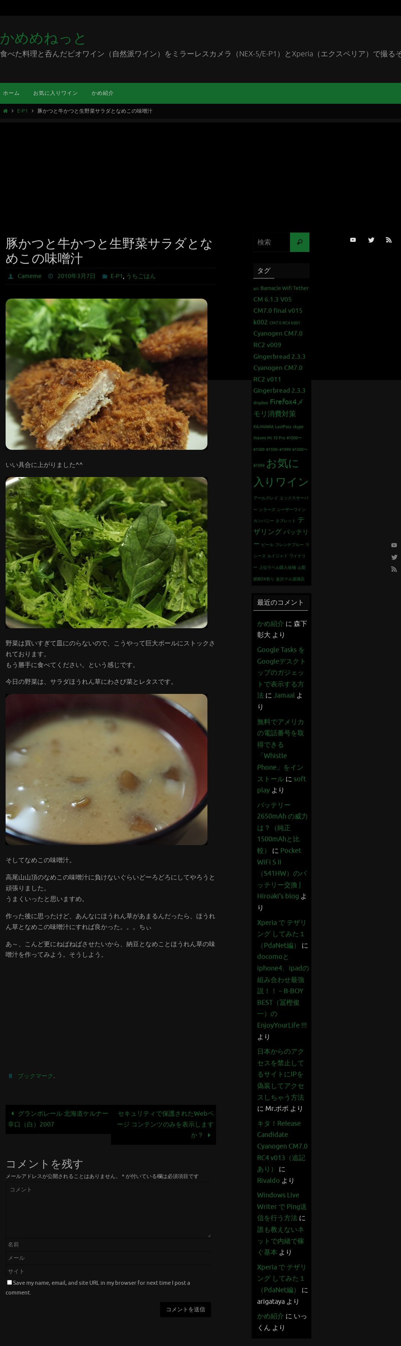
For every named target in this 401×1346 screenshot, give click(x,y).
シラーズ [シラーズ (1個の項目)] (267, 509)
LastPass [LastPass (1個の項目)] (283, 426)
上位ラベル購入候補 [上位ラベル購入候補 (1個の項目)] (277, 567)
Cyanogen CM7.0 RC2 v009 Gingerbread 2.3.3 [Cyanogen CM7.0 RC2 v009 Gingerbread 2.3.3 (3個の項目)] (279, 345)
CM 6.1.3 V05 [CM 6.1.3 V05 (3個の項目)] (272, 299)
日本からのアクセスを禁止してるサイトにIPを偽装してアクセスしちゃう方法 (280, 1074)
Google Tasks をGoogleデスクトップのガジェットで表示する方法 (281, 673)
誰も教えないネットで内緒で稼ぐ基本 (280, 1240)
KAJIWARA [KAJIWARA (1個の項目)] (263, 426)
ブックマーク (35, 1076)
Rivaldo (268, 1181)
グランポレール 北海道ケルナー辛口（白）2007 (58, 1119)
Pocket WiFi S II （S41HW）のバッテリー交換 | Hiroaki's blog (281, 873)
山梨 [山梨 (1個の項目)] (301, 567)
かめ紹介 (270, 624)
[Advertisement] (200, 174)
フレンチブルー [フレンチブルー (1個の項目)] (289, 544)
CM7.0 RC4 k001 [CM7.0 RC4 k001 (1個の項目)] (284, 323)
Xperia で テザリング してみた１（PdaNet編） (282, 934)
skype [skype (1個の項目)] (298, 426)
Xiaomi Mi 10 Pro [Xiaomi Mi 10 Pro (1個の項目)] (269, 438)
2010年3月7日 (77, 276)
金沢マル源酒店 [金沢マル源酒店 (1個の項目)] (290, 579)
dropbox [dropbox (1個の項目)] (260, 403)
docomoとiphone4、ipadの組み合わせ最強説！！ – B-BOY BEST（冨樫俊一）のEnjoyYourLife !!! (283, 991)
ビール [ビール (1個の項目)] (267, 544)
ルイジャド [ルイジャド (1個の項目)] (277, 556)
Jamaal (284, 695)
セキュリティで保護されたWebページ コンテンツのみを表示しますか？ (165, 1124)
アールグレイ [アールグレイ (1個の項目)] (265, 498)
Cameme (29, 276)
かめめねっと (43, 38)
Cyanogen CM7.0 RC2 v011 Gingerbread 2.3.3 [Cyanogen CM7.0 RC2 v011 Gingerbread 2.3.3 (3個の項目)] (279, 379)
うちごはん (141, 276)
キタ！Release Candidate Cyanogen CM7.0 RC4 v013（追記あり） (282, 1146)
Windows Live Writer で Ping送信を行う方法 (282, 1206)
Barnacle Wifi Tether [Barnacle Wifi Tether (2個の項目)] (284, 288)
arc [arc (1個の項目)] (256, 288)
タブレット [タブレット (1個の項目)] (285, 520)
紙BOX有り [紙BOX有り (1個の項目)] (263, 579)
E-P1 (22, 111)
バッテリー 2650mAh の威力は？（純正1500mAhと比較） (282, 828)
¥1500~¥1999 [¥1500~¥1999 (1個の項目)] (278, 449)
